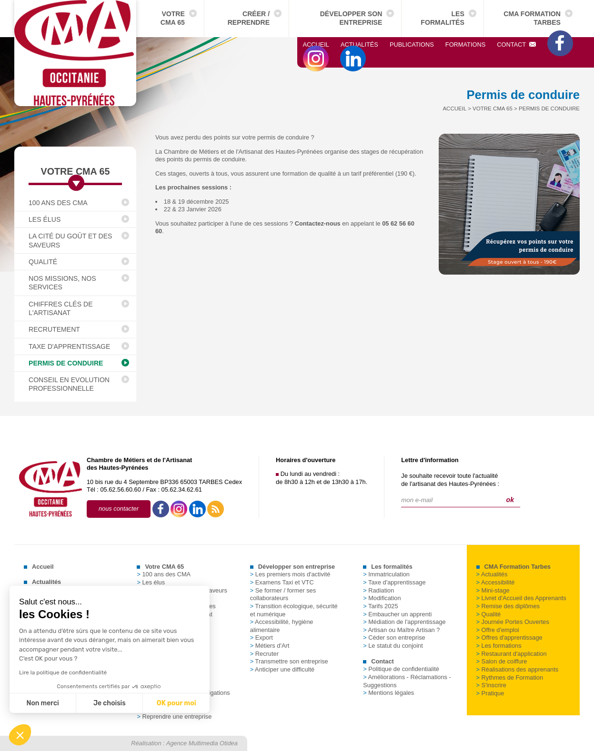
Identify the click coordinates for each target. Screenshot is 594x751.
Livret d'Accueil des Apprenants (521, 598)
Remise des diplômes (508, 606)
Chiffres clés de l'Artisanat (61, 308)
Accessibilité (495, 582)
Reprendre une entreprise (174, 716)
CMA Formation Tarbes (532, 18)
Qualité (43, 262)
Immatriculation (386, 574)
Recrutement (54, 329)
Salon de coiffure (501, 661)
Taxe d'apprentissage (69, 346)
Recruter (264, 653)
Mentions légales (388, 692)
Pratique (490, 693)
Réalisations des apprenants (517, 669)
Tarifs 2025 (380, 606)
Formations (465, 44)
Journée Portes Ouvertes (512, 621)
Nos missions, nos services (62, 283)
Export (261, 637)
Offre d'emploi (497, 629)
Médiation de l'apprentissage (404, 621)
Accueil (316, 44)
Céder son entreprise (394, 637)
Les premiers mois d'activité (290, 574)
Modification (382, 598)
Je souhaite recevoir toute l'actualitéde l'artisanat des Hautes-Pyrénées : (450, 479)
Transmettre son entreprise (289, 661)
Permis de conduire (66, 363)
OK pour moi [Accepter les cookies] (106, 703)
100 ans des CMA (58, 203)
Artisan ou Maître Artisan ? (401, 629)
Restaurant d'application (511, 653)
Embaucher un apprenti (397, 614)
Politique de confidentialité (401, 668)
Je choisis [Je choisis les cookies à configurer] (39, 703)
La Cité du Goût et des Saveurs (70, 240)
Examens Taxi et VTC (282, 582)
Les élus (44, 219)
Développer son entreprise (351, 18)
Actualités (359, 44)
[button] (20, 734)
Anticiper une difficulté (282, 669)
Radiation (378, 590)
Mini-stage (493, 590)
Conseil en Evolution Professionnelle (69, 384)
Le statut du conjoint (393, 645)
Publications (412, 44)
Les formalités (442, 18)
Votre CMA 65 (173, 18)
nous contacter (119, 508)
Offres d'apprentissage (509, 637)
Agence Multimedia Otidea (202, 743)
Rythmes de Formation (509, 677)
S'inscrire (491, 685)
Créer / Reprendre (249, 18)
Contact (516, 44)
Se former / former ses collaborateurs (283, 594)
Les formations (499, 645)
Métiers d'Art (269, 645)
